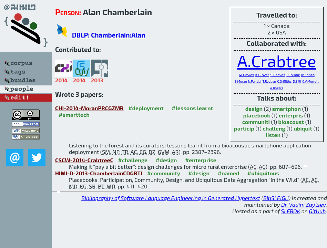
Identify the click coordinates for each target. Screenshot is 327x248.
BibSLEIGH (275, 198)
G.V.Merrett (310, 81)
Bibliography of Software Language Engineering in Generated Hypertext (170, 198)
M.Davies (246, 74)
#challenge (132, 160)
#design (166, 160)
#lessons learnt (192, 108)
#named (228, 173)
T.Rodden (269, 81)
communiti (256, 121)
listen (273, 135)
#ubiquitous (263, 173)
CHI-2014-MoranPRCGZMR (89, 108)
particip (244, 128)
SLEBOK (290, 211)
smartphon (286, 108)
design (254, 108)
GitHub (317, 211)
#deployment (145, 108)
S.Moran (241, 81)
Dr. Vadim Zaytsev (303, 204)
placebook (256, 115)
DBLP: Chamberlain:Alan (108, 35)
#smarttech (74, 114)
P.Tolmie (293, 74)
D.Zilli (297, 81)
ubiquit (303, 128)
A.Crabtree (276, 61)
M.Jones (308, 74)
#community (163, 173)
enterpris (291, 115)
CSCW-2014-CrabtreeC (84, 160)
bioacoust (291, 121)
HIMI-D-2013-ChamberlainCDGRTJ (98, 173)
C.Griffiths (284, 81)
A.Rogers (276, 88)
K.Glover (262, 74)
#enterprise (200, 160)
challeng (274, 128)
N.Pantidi (254, 81)
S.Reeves (277, 74)
